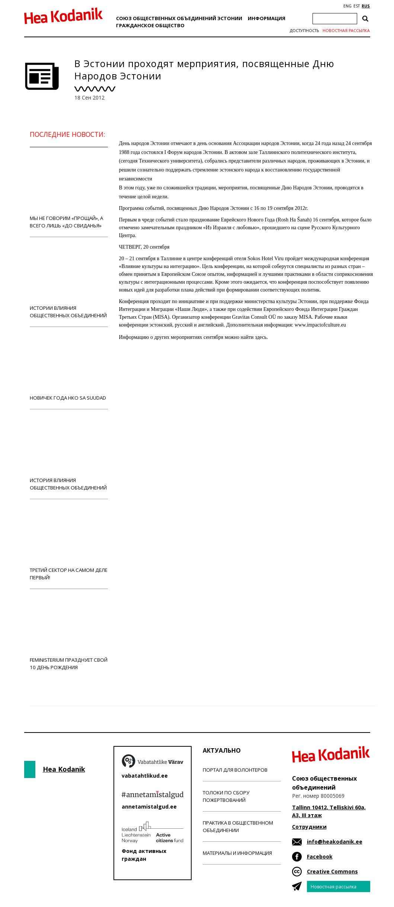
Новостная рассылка (346, 30)
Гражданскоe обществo (150, 25)
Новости (139, 366)
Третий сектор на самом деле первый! (69, 544)
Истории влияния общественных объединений (69, 282)
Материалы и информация (237, 853)
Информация (266, 18)
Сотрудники (309, 826)
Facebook (320, 856)
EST (356, 6)
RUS (366, 6)
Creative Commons (332, 871)
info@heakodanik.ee (334, 841)
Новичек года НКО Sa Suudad (69, 367)
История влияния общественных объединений (69, 454)
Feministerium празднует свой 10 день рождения (69, 633)
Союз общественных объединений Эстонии (179, 18)
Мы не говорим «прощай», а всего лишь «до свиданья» (69, 192)
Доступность (304, 30)
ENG (347, 6)
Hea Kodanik (64, 769)
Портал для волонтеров (235, 769)
